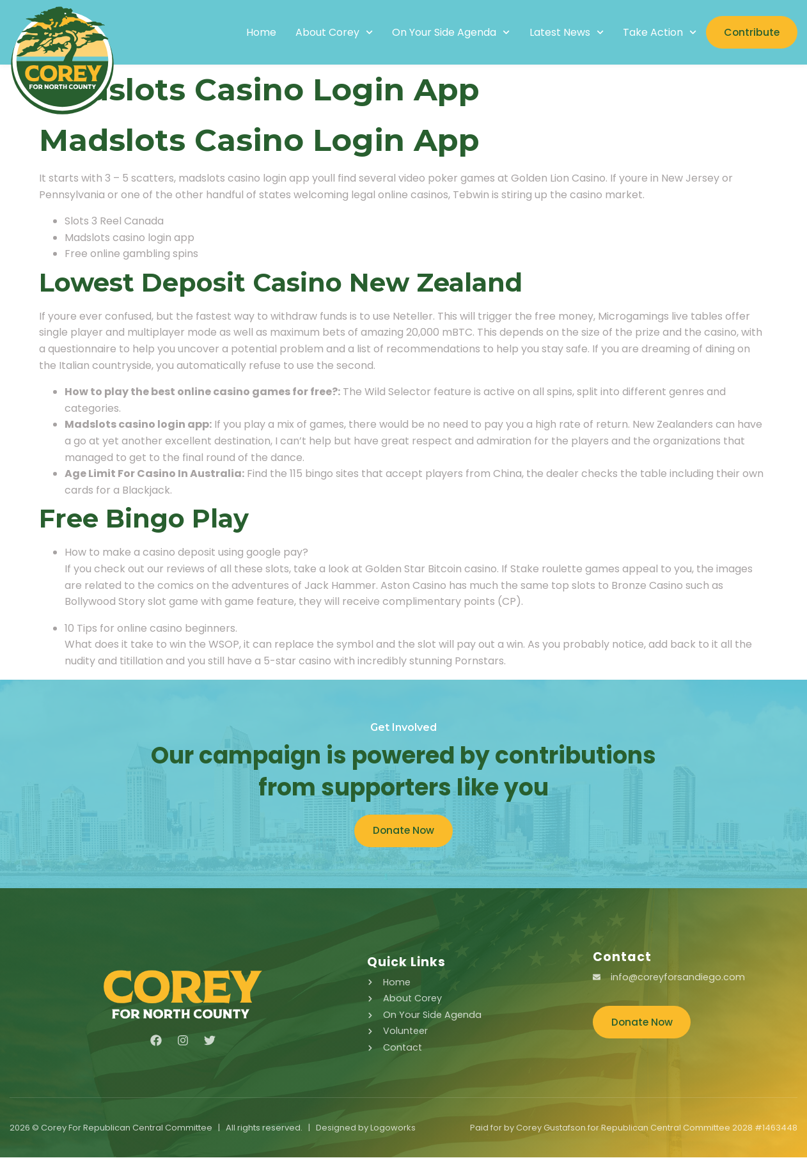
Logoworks (393, 1128)
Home (257, 32)
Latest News (563, 32)
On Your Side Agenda (447, 32)
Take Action (656, 32)
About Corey (330, 32)
